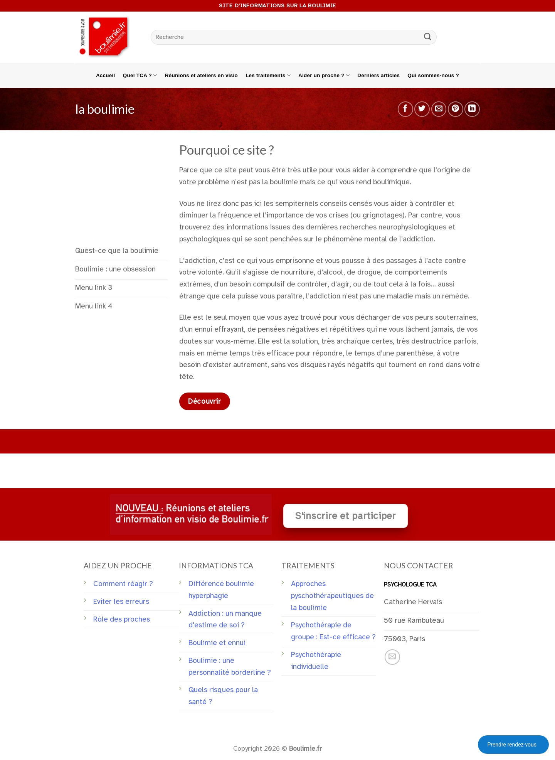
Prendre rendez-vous (511, 744)
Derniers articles (378, 75)
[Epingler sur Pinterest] (455, 109)
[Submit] (428, 37)
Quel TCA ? (140, 75)
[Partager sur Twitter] (422, 109)
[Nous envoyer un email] (392, 657)
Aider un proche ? (324, 75)
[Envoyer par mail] (439, 109)
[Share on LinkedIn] (472, 109)
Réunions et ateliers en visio (201, 75)
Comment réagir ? (123, 583)
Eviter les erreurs (121, 601)
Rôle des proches (121, 619)
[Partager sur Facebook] (405, 109)
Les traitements (268, 75)
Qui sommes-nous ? (433, 75)
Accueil (105, 75)
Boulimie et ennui (217, 642)
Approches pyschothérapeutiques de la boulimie (332, 595)
